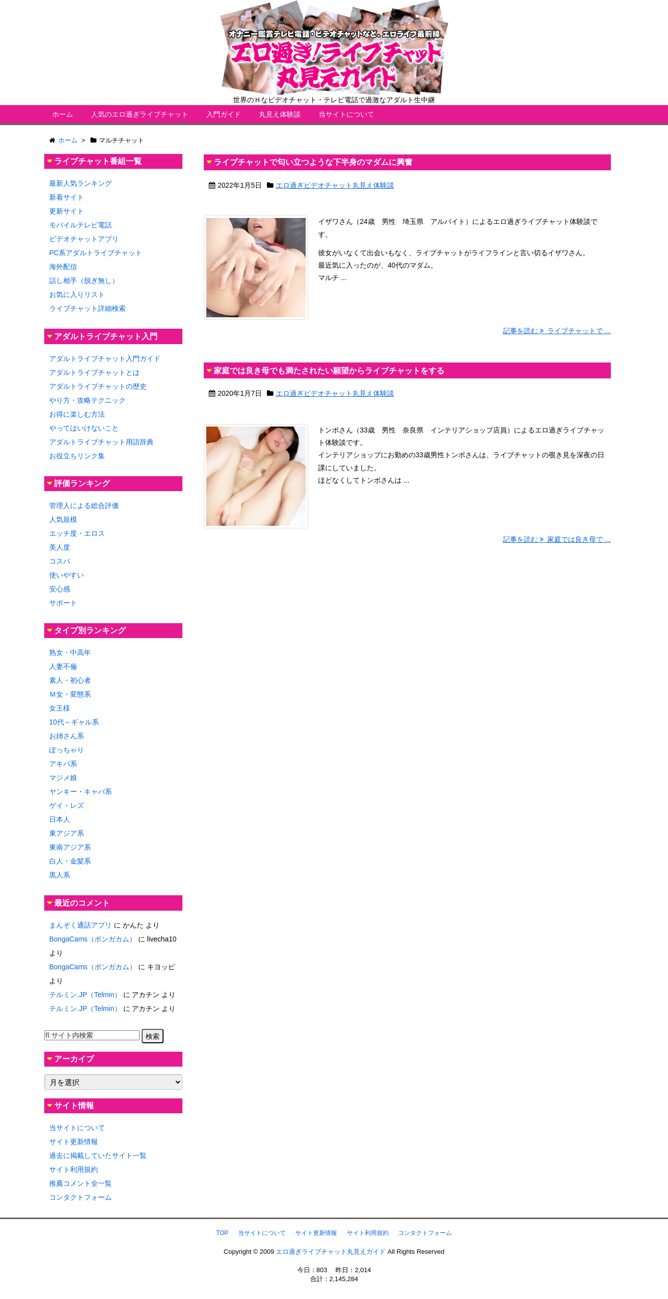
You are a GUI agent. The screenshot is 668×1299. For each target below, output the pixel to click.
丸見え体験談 (280, 114)
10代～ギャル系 (74, 722)
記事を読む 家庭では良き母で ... (557, 539)
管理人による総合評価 (84, 505)
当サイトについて (346, 114)
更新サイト (66, 211)
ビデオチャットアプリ (84, 239)
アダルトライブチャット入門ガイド (105, 358)
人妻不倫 (63, 666)
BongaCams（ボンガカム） (92, 939)
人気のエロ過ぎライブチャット (139, 114)
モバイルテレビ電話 (80, 225)
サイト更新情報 (73, 1142)
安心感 (59, 589)
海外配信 (63, 267)
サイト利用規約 (73, 1169)
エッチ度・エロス (77, 533)
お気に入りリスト (77, 294)
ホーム (62, 114)
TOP (222, 1232)
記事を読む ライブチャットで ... (557, 331)
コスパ (59, 561)
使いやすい (66, 575)
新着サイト (66, 197)
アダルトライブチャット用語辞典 (101, 442)
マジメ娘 (63, 778)
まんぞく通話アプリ (80, 925)
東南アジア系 (70, 847)
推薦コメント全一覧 (80, 1183)
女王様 (59, 708)
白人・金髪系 (70, 861)
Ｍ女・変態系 (70, 694)
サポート (63, 603)
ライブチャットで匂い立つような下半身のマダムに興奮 (313, 162)
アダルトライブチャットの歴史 (98, 386)
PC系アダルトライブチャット (95, 253)
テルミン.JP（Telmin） (85, 995)
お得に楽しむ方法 (77, 414)
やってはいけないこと (84, 428)
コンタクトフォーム (80, 1197)
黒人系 (59, 875)
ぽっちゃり (66, 750)
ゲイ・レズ (66, 805)
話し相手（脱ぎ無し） (84, 281)
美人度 (59, 547)
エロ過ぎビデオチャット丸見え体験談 (335, 185)
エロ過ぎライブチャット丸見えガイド (331, 1251)
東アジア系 (66, 833)
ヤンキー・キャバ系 (80, 791)
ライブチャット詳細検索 (87, 308)
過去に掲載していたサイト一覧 (98, 1155)
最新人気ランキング (80, 183)
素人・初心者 (70, 680)
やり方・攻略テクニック (87, 400)
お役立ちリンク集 (77, 456)
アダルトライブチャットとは (94, 372)
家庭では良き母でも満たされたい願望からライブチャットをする (329, 370)
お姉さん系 (66, 736)
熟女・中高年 (70, 652)
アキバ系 (63, 764)
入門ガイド (223, 114)
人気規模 (63, 519)
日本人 (59, 819)
